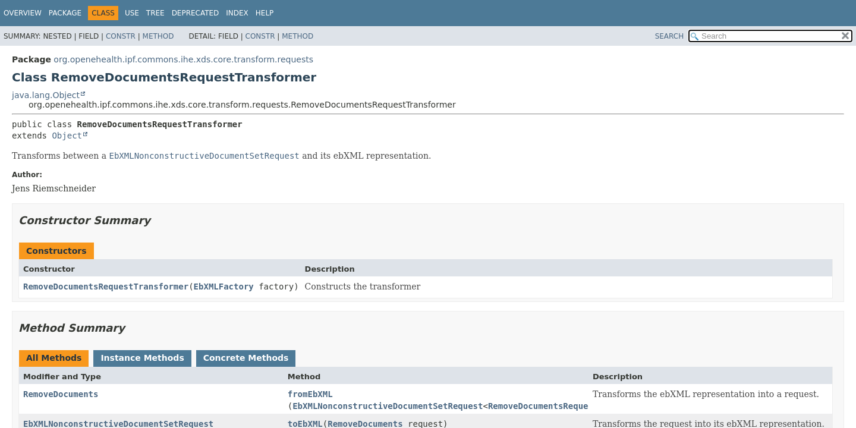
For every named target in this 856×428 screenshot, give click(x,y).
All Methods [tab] (53, 358)
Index (237, 13)
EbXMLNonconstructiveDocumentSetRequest (387, 406)
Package (65, 13)
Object (67, 135)
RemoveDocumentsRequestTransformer (105, 286)
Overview (23, 13)
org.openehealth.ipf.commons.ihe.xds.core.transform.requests (183, 59)
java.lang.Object (46, 95)
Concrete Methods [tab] (246, 358)
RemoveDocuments (60, 394)
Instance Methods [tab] (142, 358)
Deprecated (195, 13)
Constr (121, 36)
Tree (155, 13)
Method (158, 36)
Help (265, 13)
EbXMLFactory (224, 286)
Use (132, 13)
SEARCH (669, 36)
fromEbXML (310, 394)
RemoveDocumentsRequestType (553, 406)
